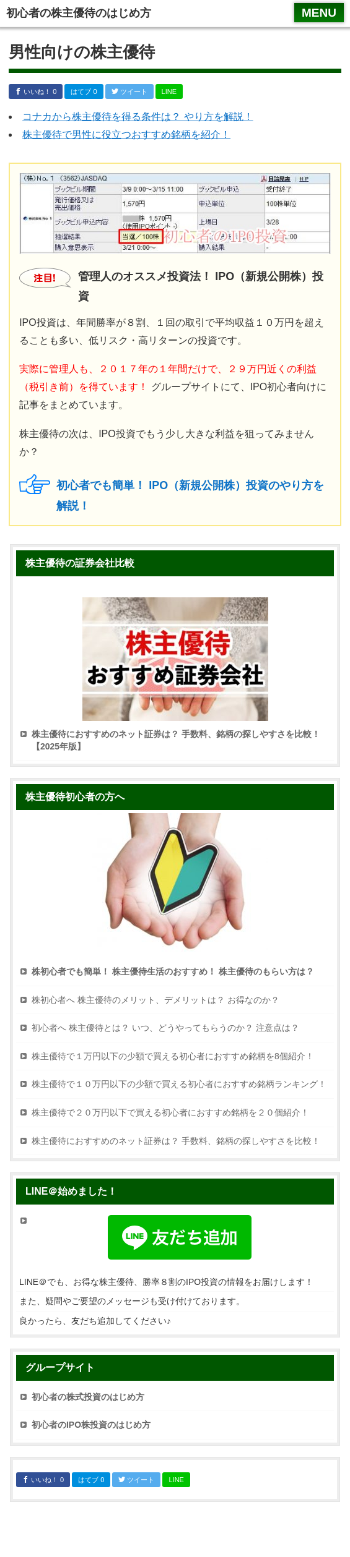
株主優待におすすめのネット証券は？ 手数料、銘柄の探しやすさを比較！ (176, 1141)
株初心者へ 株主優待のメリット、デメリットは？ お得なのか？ (155, 1000)
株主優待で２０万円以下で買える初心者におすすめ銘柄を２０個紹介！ (170, 1112)
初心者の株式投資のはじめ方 (88, 1397)
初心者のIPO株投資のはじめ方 (91, 1425)
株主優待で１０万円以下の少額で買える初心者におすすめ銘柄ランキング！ (179, 1084)
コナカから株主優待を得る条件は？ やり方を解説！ (137, 116)
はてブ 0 (84, 91)
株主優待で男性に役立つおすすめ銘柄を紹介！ (126, 134)
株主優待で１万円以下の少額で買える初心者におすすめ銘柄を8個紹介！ (173, 1056)
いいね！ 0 (35, 91)
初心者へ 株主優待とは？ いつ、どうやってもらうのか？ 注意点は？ (165, 1028)
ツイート (129, 91)
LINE (169, 91)
